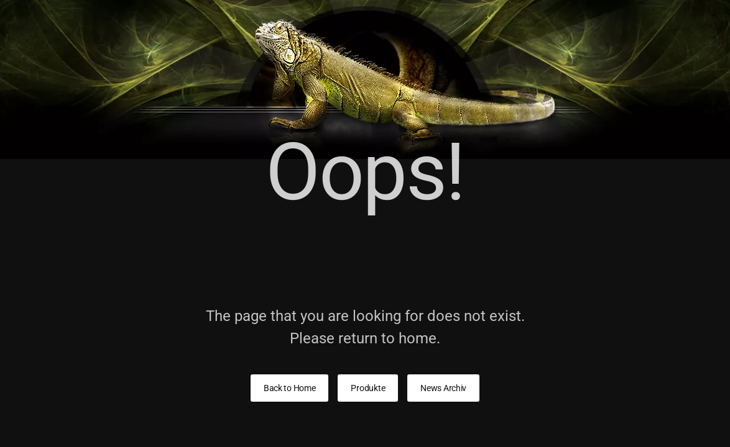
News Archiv (443, 388)
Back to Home (290, 388)
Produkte (368, 388)
